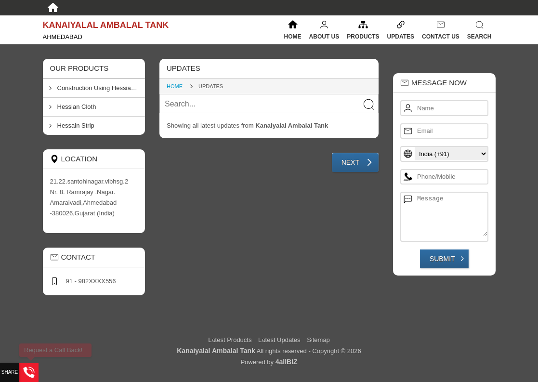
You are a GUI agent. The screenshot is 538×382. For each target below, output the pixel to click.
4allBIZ (287, 362)
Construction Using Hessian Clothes (101, 88)
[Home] (53, 7)
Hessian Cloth (76, 106)
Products (363, 36)
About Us (324, 36)
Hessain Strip (75, 125)
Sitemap (318, 339)
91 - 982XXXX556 (91, 281)
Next (350, 162)
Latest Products (230, 339)
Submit (442, 259)
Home (293, 36)
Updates (400, 36)
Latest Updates (279, 339)
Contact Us (440, 36)
